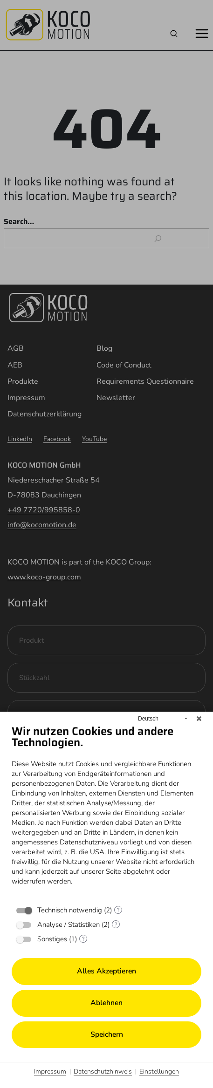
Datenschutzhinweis (103, 1071)
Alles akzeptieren (106, 971)
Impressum (50, 1071)
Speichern (106, 1034)
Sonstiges (52, 939)
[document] (106, 812)
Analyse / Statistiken (68, 924)
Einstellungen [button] (159, 1071)
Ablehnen (106, 1003)
